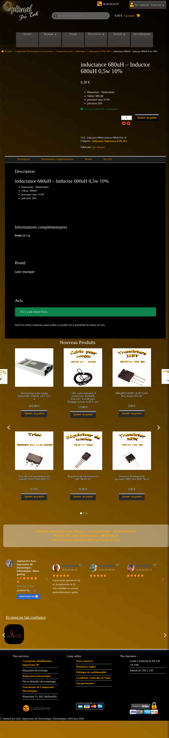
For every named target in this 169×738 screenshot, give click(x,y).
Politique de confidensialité (91, 673)
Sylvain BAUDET (71, 567)
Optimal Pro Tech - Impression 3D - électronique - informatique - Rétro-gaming (28, 569)
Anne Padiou (143, 567)
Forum (72, 39)
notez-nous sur (28, 598)
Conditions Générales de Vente (93, 679)
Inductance (81, 53)
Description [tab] (23, 160)
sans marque (98, 148)
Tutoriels (120, 39)
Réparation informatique (37, 677)
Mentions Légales (86, 668)
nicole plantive (107, 567)
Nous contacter (84, 662)
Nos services (95, 39)
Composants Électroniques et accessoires (34, 53)
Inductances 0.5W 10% (99, 53)
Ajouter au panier (147, 119)
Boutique (46, 39)
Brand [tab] (88, 160)
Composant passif (64, 53)
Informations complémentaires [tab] (57, 160)
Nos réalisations (145, 39)
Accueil (23, 39)
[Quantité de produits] (126, 119)
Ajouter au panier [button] (34, 415)
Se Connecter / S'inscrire (148, 4)
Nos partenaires (85, 685)
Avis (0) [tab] (107, 160)
